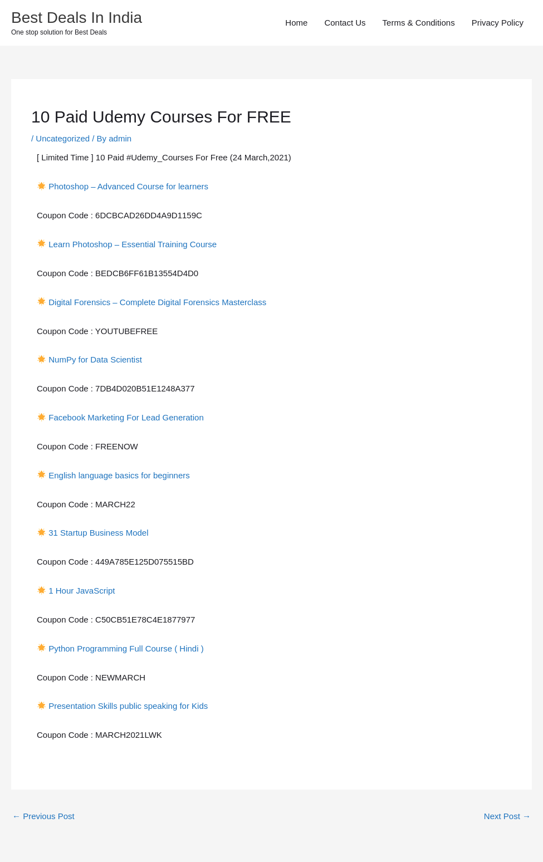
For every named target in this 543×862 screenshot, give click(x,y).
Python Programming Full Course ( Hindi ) (125, 648)
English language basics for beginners (119, 475)
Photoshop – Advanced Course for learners (128, 186)
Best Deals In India (76, 17)
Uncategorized (63, 138)
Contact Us (344, 22)
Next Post (507, 816)
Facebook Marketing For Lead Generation (126, 417)
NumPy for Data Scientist (95, 359)
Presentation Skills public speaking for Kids (129, 706)
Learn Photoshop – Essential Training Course (132, 244)
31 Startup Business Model (98, 532)
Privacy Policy (498, 22)
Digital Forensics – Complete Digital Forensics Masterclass (157, 302)
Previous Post (43, 816)
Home (296, 22)
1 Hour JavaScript (81, 590)
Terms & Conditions (419, 22)
